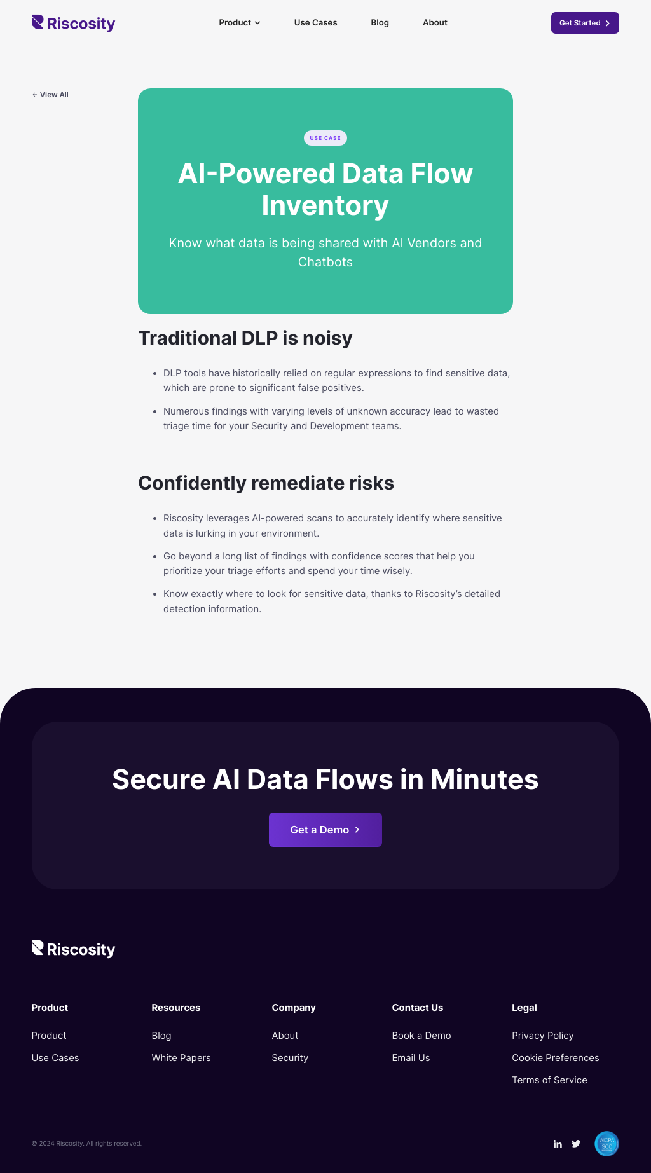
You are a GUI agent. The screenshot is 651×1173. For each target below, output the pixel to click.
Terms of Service (549, 1080)
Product (49, 1035)
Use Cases (316, 23)
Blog (380, 23)
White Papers (181, 1058)
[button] (239, 23)
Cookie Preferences (555, 1058)
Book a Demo (421, 1035)
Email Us (411, 1058)
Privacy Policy (542, 1035)
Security (289, 1058)
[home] (74, 23)
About (435, 23)
